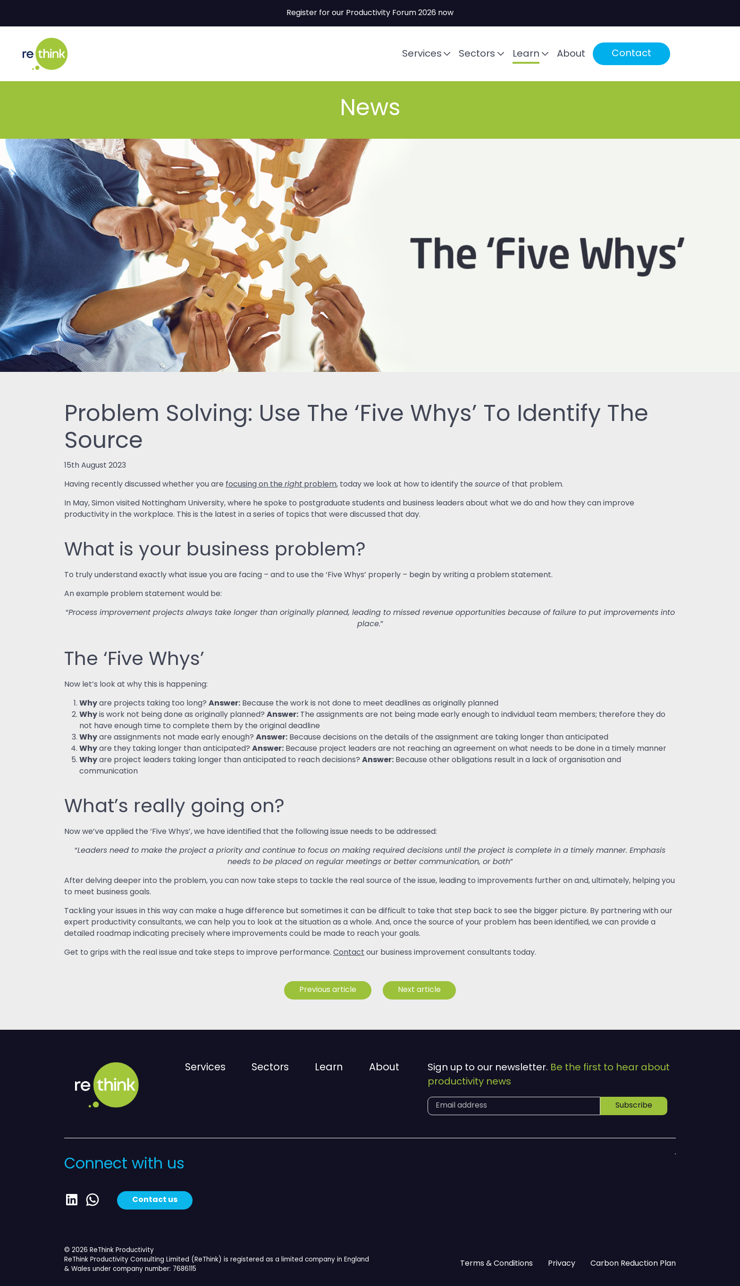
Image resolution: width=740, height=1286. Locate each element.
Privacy (561, 1263)
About (571, 54)
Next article (419, 990)
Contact (631, 53)
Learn (526, 54)
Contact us (154, 1200)
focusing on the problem (281, 485)
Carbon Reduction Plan (633, 1263)
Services (422, 54)
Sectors (477, 54)
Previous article (327, 990)
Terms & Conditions (496, 1263)
